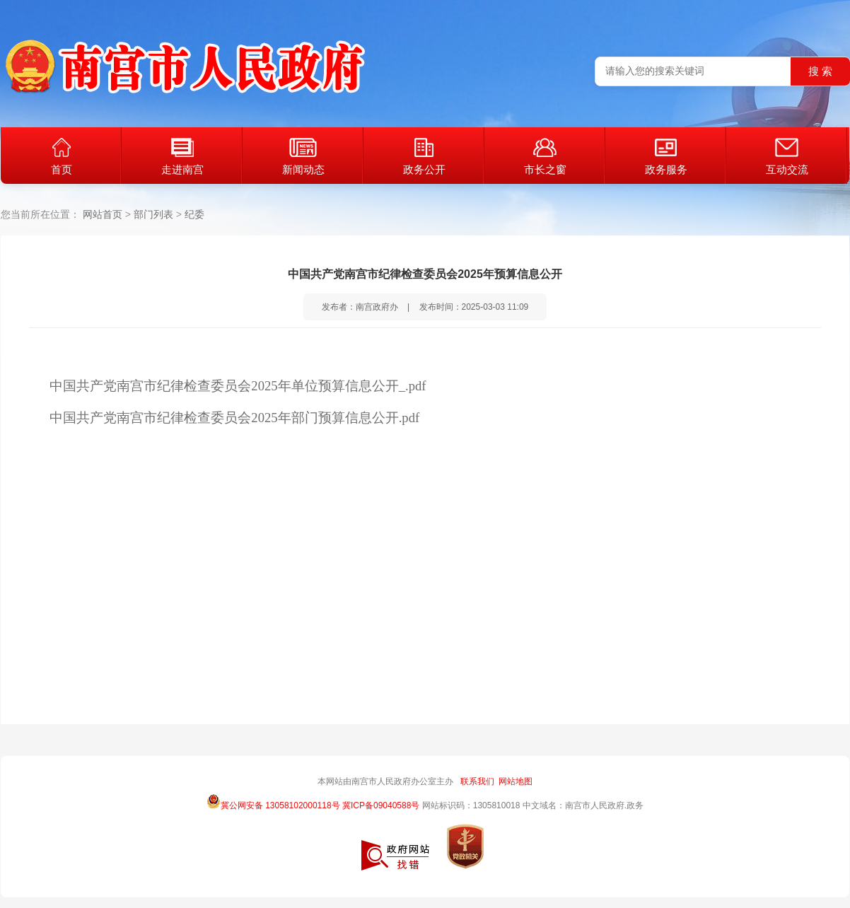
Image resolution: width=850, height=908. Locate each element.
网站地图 (515, 781)
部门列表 (153, 214)
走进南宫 (182, 156)
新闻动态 (303, 156)
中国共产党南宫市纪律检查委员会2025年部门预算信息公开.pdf (234, 417)
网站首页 (102, 214)
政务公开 (424, 156)
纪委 (194, 214)
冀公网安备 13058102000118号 (273, 801)
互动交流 (787, 156)
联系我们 (477, 781)
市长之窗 (545, 156)
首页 (61, 156)
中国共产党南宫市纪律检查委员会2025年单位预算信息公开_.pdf (238, 385)
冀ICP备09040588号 (380, 805)
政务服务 (666, 156)
